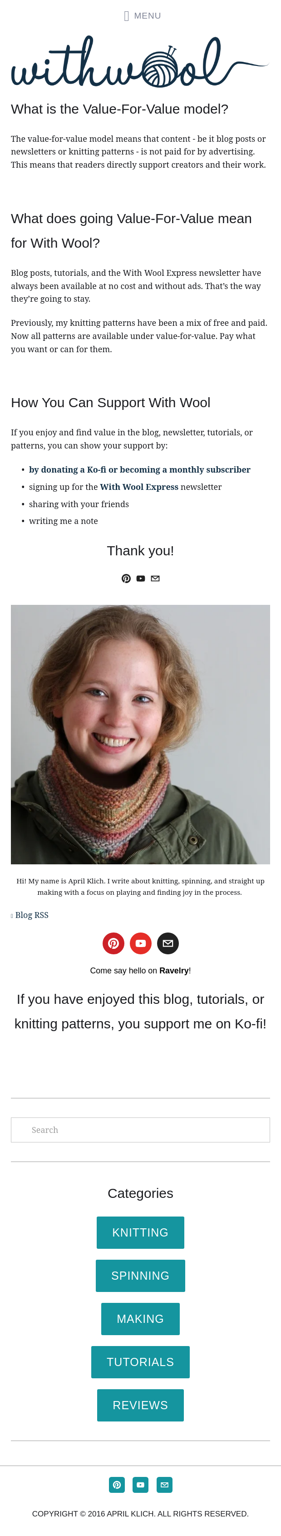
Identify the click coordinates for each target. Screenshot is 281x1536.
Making (140, 1318)
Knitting (140, 1232)
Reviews (140, 1405)
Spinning (140, 1275)
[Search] (140, 1129)
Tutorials (140, 1362)
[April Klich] (126, 578)
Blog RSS (32, 914)
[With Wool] (140, 578)
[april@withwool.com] (155, 578)
